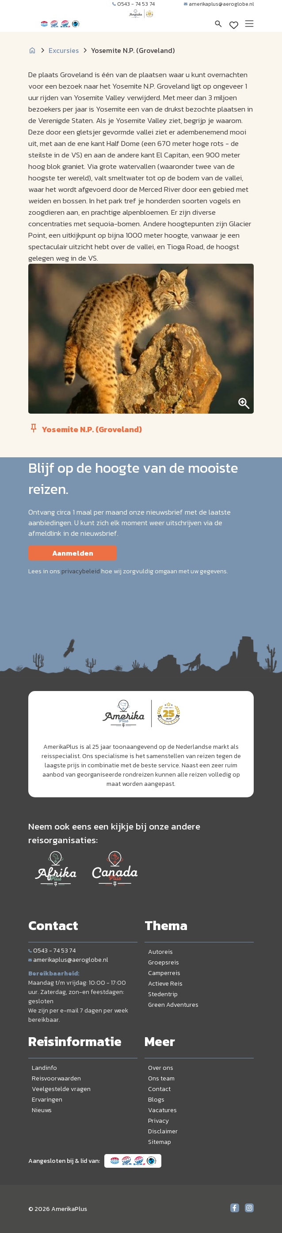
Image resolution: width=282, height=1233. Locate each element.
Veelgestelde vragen (61, 1089)
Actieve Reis (165, 983)
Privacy (158, 1120)
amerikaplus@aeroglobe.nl (219, 4)
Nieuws (42, 1110)
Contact (159, 1089)
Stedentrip (163, 994)
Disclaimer (163, 1131)
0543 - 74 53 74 (133, 4)
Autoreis (160, 952)
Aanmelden (72, 553)
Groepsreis (163, 962)
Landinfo (44, 1067)
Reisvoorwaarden (56, 1078)
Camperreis (164, 973)
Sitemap (159, 1142)
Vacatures (162, 1110)
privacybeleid (80, 571)
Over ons (160, 1067)
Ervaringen (47, 1099)
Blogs (156, 1099)
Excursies (64, 50)
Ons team (161, 1078)
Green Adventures (173, 1004)
